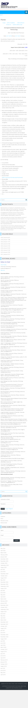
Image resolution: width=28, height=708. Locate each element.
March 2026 (3, 552)
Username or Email (5, 499)
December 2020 (4, 634)
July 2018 (3, 668)
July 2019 (3, 653)
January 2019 (4, 662)
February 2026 (4, 554)
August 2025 (4, 567)
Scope (4, 22)
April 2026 (3, 550)
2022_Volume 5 (4, 250)
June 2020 (3, 643)
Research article (4, 520)
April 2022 (3, 618)
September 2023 (5, 586)
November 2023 (4, 584)
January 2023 (4, 603)
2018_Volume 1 (4, 239)
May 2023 (3, 594)
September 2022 (5, 609)
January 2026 (4, 557)
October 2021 (4, 626)
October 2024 (4, 575)
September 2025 (5, 565)
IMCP (25, 683)
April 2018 (3, 674)
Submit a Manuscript (17, 24)
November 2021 (4, 624)
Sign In (1, 15)
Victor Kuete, (4, 264)
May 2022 (3, 615)
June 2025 (3, 571)
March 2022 (3, 620)
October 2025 (4, 563)
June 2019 (3, 655)
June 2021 (3, 632)
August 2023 (4, 588)
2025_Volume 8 (4, 237)
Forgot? (7, 508)
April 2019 (3, 657)
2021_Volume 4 (4, 254)
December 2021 (4, 622)
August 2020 (4, 639)
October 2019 (4, 649)
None (2, 518)
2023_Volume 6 (4, 244)
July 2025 (3, 569)
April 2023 (3, 596)
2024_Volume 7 (4, 241)
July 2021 (3, 630)
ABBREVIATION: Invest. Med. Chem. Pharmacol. (12, 683)
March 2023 (3, 599)
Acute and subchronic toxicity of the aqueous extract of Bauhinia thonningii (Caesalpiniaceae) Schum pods (13, 218)
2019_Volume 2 (4, 252)
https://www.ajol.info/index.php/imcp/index (12, 177)
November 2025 (4, 561)
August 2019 (4, 651)
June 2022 (3, 613)
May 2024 (3, 580)
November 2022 (4, 605)
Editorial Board (20, 22)
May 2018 (3, 672)
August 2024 (4, 578)
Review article (4, 522)
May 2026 (3, 548)
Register (11, 508)
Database (3, 516)
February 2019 (4, 660)
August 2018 (4, 666)
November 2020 (4, 636)
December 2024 (4, 573)
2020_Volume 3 (4, 246)
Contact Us (8, 24)
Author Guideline (11, 22)
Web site (3, 270)
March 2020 (3, 647)
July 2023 (3, 590)
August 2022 (4, 611)
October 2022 (4, 607)
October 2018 (4, 664)
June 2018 (3, 670)
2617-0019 (9, 36)
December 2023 (4, 582)
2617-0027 (17, 36)
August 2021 (4, 628)
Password (3, 504)
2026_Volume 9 (4, 248)
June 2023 (3, 592)
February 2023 (4, 601)
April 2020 (3, 645)
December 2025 (4, 559)
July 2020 (3, 641)
